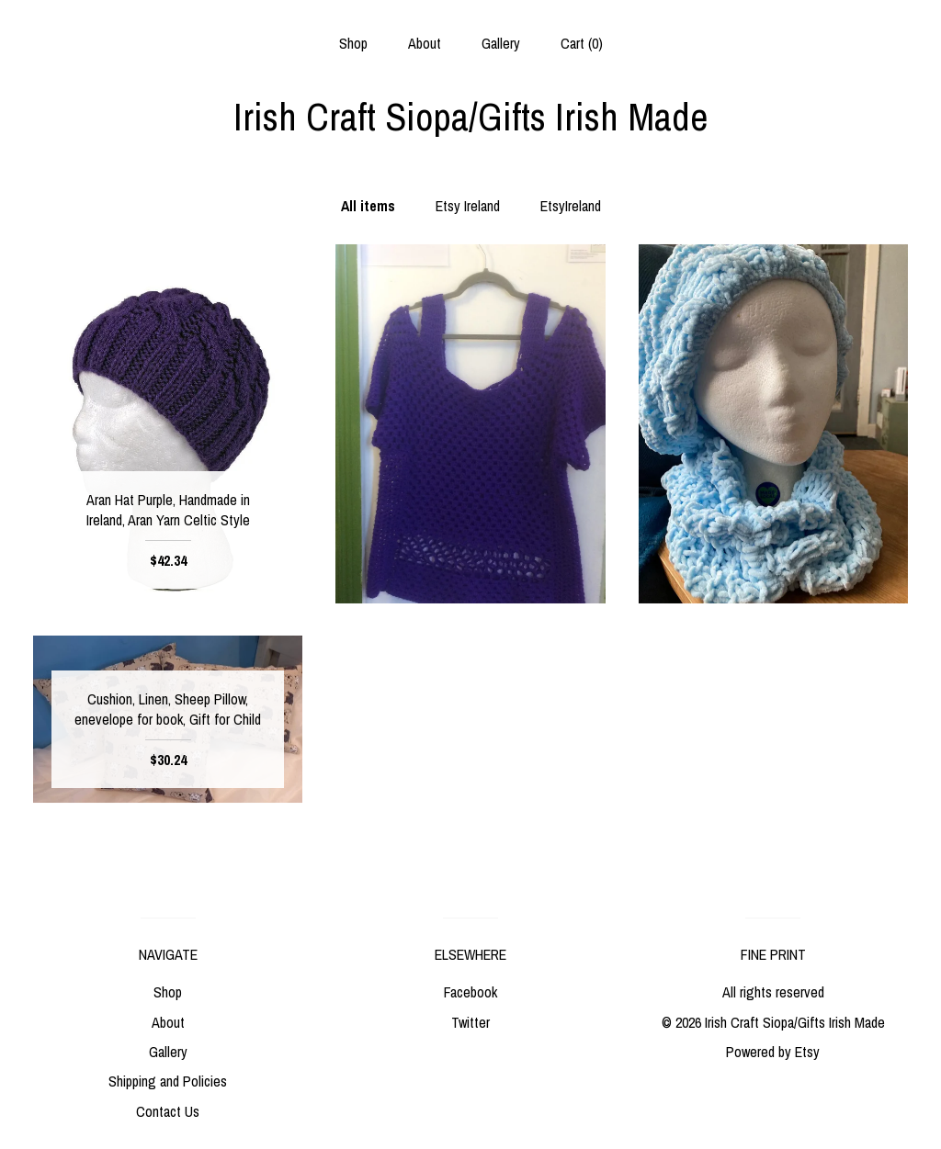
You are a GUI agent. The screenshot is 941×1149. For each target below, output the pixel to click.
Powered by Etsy (773, 1052)
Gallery (501, 43)
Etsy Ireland (468, 206)
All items (368, 206)
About (424, 43)
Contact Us (167, 1111)
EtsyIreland (570, 206)
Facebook (470, 992)
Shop (353, 43)
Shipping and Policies (167, 1081)
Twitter (470, 1022)
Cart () (582, 43)
